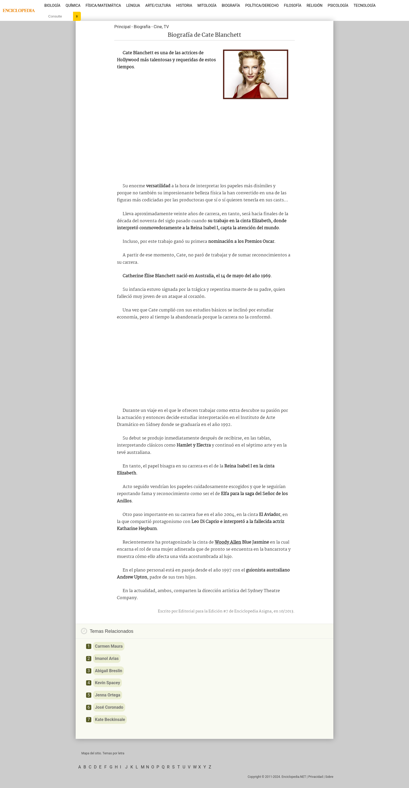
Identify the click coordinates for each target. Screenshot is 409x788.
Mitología (206, 5)
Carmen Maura (109, 646)
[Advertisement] (204, 139)
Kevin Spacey (107, 682)
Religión (314, 5)
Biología (52, 5)
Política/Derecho (262, 5)
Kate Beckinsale (110, 719)
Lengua (133, 5)
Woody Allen (228, 542)
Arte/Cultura (158, 5)
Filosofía (292, 5)
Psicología (338, 5)
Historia (184, 5)
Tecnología (364, 5)
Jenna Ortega (107, 695)
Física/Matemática (103, 5)
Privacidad (315, 777)
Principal (122, 26)
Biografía (231, 5)
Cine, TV (161, 26)
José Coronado (109, 707)
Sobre (329, 777)
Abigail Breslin (108, 670)
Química (73, 5)
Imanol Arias (107, 658)
